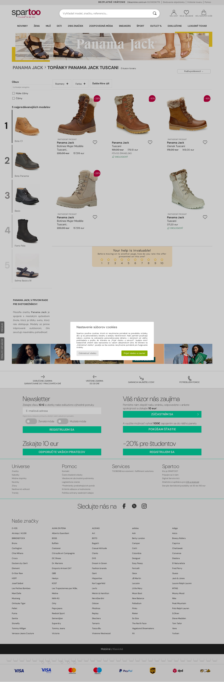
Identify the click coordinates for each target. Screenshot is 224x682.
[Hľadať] (154, 13)
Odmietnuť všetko (87, 353)
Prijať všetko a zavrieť (134, 353)
